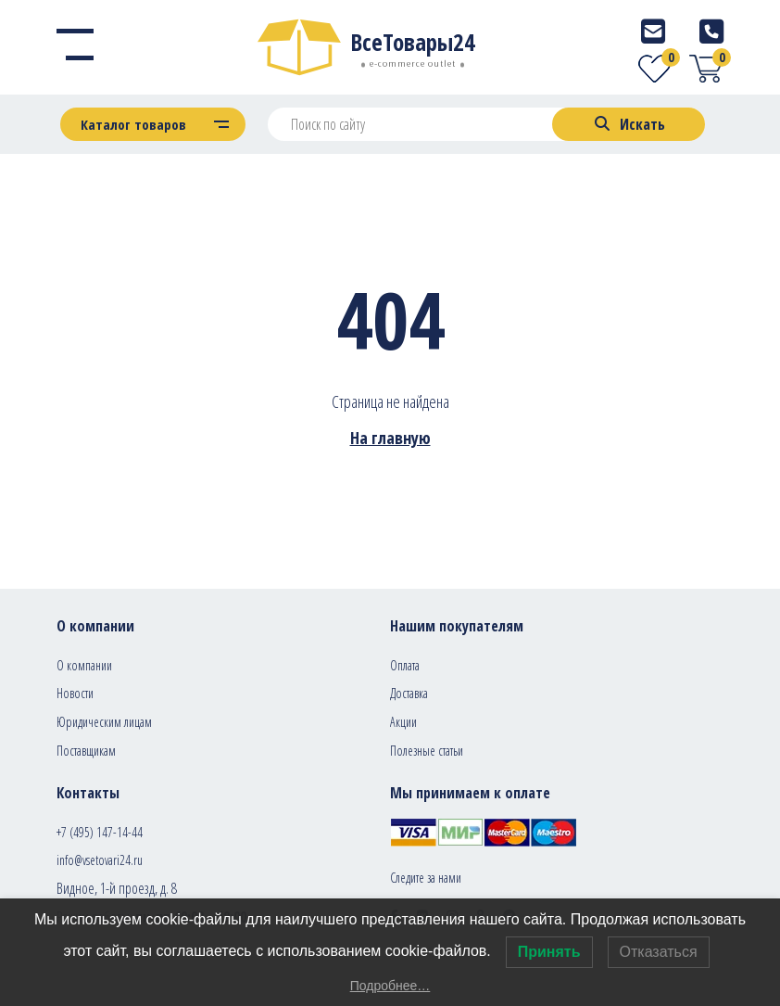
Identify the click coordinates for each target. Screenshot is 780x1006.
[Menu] (75, 47)
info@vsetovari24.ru (100, 860)
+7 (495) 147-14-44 (100, 832)
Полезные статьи (426, 750)
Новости (75, 693)
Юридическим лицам (104, 722)
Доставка (409, 693)
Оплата (405, 665)
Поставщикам (86, 750)
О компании (84, 665)
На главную (390, 438)
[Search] (628, 124)
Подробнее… (390, 985)
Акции (403, 722)
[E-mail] (653, 31)
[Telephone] (711, 31)
